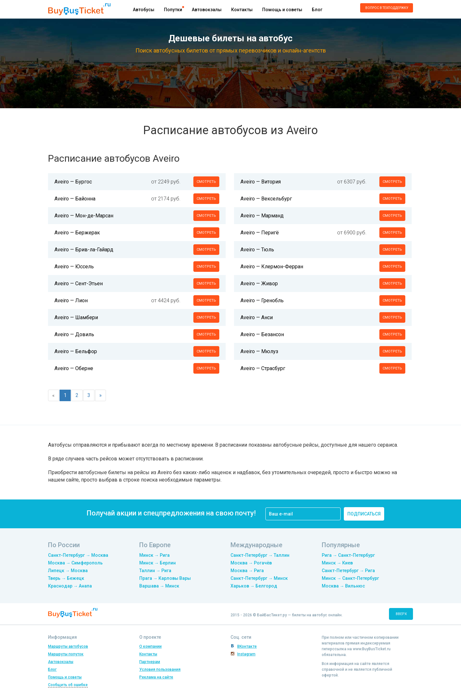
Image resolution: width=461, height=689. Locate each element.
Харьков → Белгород (253, 585)
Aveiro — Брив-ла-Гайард (83, 250)
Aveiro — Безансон (262, 334)
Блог (317, 9)
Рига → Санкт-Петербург (348, 555)
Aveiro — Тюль (257, 250)
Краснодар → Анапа (70, 585)
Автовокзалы (207, 9)
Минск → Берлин (157, 562)
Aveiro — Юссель (74, 266)
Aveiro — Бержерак (77, 233)
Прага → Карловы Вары (165, 578)
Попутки (173, 9)
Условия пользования (160, 669)
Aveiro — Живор (259, 283)
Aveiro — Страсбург (262, 368)
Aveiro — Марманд (262, 216)
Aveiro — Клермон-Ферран (271, 266)
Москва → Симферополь (75, 562)
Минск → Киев (337, 562)
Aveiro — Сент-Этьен (78, 283)
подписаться (364, 513)
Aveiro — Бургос (73, 182)
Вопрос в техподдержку (386, 8)
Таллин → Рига (155, 570)
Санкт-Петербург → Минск (259, 578)
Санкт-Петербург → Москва (78, 555)
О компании (150, 646)
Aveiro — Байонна (74, 199)
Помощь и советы (282, 9)
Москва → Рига (247, 570)
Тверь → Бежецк (66, 578)
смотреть (206, 182)
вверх (401, 614)
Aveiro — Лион (71, 300)
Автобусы (143, 9)
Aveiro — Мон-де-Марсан (83, 216)
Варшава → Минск (159, 585)
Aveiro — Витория (260, 182)
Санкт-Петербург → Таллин (259, 555)
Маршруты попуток (66, 654)
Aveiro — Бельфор (75, 351)
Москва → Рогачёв (251, 562)
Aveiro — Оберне (73, 368)
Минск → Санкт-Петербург (350, 578)
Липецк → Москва (68, 570)
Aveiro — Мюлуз (259, 351)
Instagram (246, 654)
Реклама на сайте (156, 677)
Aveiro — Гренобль (262, 300)
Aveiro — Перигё (259, 233)
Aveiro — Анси (256, 317)
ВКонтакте (247, 646)
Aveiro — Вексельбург (266, 199)
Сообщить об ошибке (68, 685)
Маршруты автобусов (68, 646)
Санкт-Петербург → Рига (348, 570)
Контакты (242, 9)
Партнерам (149, 662)
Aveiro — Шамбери (76, 317)
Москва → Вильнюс (343, 585)
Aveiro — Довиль (74, 334)
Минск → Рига (154, 555)
